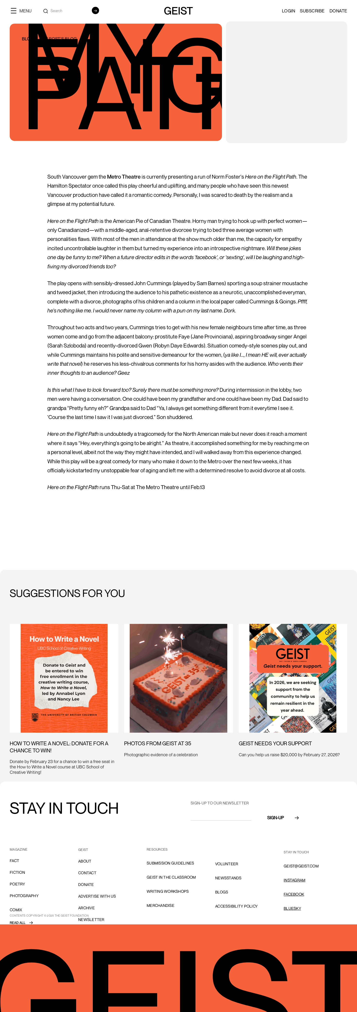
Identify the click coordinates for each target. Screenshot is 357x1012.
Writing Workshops (168, 891)
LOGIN (288, 10)
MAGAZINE (18, 849)
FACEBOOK (294, 894)
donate (86, 884)
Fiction (17, 872)
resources (157, 849)
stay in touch (296, 852)
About (84, 861)
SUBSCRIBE (312, 10)
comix (16, 909)
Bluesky (292, 908)
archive (86, 907)
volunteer (226, 863)
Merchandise (160, 905)
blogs (221, 892)
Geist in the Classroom (171, 877)
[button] (23, 10)
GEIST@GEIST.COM (301, 866)
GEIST (83, 850)
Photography (24, 895)
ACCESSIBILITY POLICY (236, 906)
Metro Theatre (124, 176)
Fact (14, 860)
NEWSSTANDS (228, 877)
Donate (338, 10)
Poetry (17, 884)
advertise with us (97, 896)
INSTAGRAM (294, 880)
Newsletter (91, 919)
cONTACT (87, 872)
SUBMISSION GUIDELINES (170, 863)
